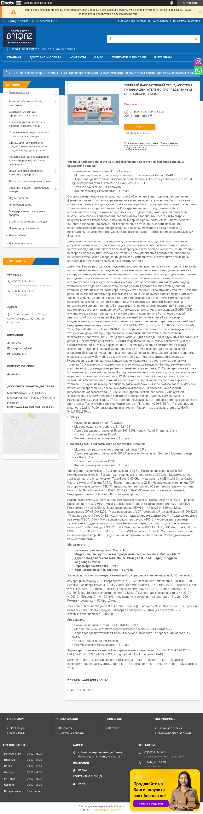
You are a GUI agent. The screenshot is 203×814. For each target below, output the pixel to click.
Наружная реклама (170, 728)
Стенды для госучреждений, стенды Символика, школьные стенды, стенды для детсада (28, 146)
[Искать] (196, 39)
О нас (98, 57)
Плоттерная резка (20, 204)
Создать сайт (31, 2)
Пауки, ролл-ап (18, 198)
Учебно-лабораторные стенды (37, 73)
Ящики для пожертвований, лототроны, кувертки (26, 172)
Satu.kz (120, 806)
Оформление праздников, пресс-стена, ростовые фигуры (29, 134)
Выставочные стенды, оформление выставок (23, 113)
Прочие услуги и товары (24, 228)
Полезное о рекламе (129, 57)
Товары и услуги (19, 92)
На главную (17, 728)
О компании (17, 733)
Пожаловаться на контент (107, 810)
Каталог (113, 728)
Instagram (163, 57)
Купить (139, 126)
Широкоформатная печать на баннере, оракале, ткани (27, 124)
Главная (14, 57)
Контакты (78, 57)
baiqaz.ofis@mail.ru (23, 348)
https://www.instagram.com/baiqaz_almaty (33, 406)
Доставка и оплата (45, 57)
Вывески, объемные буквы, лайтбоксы (26, 103)
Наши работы (17, 235)
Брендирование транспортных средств (28, 213)
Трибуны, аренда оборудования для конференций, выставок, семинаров (29, 160)
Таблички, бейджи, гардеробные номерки (29, 189)
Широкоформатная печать (175, 733)
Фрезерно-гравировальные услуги (30, 181)
